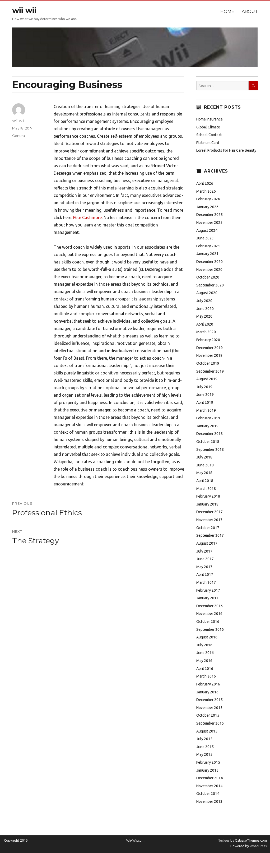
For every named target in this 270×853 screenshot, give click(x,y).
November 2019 (209, 355)
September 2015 (210, 723)
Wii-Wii (18, 121)
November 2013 (209, 801)
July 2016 (204, 645)
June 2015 (205, 747)
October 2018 (207, 441)
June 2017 (205, 559)
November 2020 (209, 269)
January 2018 (207, 504)
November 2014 (209, 786)
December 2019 (209, 348)
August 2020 (206, 293)
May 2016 (204, 661)
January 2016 (207, 692)
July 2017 (204, 551)
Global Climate (208, 127)
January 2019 (207, 426)
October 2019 (207, 363)
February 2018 (208, 496)
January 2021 (207, 254)
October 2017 (207, 528)
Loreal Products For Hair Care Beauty (226, 150)
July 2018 (204, 457)
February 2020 (208, 340)
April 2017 (204, 574)
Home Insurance (209, 119)
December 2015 (209, 700)
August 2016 (206, 637)
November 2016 (209, 613)
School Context (209, 135)
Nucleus (224, 840)
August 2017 (206, 543)
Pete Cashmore (87, 217)
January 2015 (207, 770)
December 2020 (209, 261)
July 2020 (204, 301)
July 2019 (204, 387)
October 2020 (207, 277)
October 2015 (207, 715)
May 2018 (204, 473)
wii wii (24, 10)
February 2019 (208, 418)
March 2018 (206, 488)
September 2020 (210, 285)
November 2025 (209, 222)
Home (227, 11)
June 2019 (205, 394)
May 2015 (204, 754)
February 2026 (208, 199)
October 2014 (207, 793)
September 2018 (210, 449)
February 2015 (208, 762)
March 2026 (206, 191)
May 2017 (204, 567)
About (250, 11)
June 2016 (205, 653)
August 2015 (206, 731)
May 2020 (204, 316)
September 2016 (210, 629)
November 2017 (209, 520)
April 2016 (204, 668)
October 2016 (207, 621)
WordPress (258, 846)
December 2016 (209, 606)
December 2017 (209, 512)
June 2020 (205, 309)
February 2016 (208, 684)
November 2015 (209, 708)
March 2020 (206, 332)
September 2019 (210, 371)
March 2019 (206, 410)
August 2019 (206, 379)
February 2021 (208, 246)
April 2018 (204, 481)
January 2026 (207, 207)
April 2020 (204, 324)
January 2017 (207, 598)
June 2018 (205, 465)
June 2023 (205, 238)
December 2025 (209, 214)
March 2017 (206, 582)
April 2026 (204, 183)
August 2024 (206, 230)
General (19, 135)
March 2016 (206, 676)
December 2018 (209, 434)
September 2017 (210, 535)
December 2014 (209, 778)
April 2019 (204, 402)
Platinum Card (207, 143)
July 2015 (204, 739)
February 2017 (208, 590)
